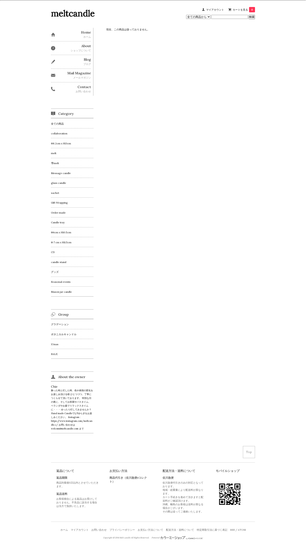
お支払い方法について (150, 529)
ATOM (242, 529)
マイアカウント (215, 9)
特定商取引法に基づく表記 (212, 529)
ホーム (64, 529)
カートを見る (244, 9)
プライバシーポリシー (122, 529)
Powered (177, 537)
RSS (232, 529)
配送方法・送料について (180, 529)
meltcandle (73, 13)
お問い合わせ (99, 529)
